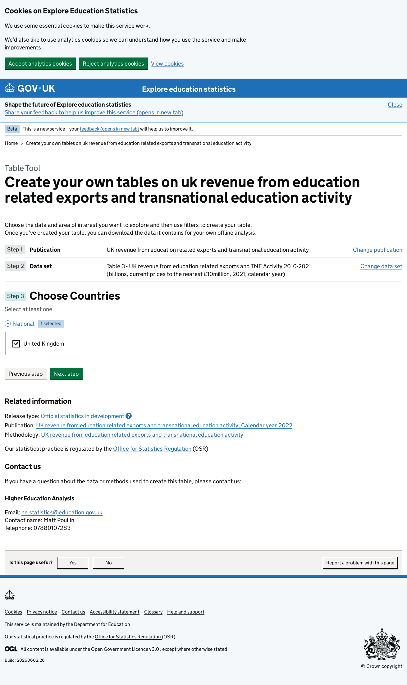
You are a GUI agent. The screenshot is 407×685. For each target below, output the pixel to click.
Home (11, 143)
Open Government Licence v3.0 (125, 649)
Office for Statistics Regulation (152, 448)
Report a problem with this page (360, 563)
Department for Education (102, 624)
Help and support (185, 612)
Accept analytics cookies (40, 63)
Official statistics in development (86, 416)
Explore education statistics (189, 89)
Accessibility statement (114, 612)
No (114, 563)
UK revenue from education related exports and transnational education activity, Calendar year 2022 (164, 425)
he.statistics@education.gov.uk (62, 512)
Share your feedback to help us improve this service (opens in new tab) (94, 112)
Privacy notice (42, 612)
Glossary (153, 612)
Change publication (377, 249)
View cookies (167, 63)
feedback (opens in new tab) (109, 129)
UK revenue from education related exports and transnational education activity (142, 434)
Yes (79, 563)
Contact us (73, 612)
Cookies (13, 612)
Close (395, 104)
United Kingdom (43, 343)
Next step (66, 373)
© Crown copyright (381, 666)
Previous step (25, 373)
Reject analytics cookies (113, 63)
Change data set (381, 266)
